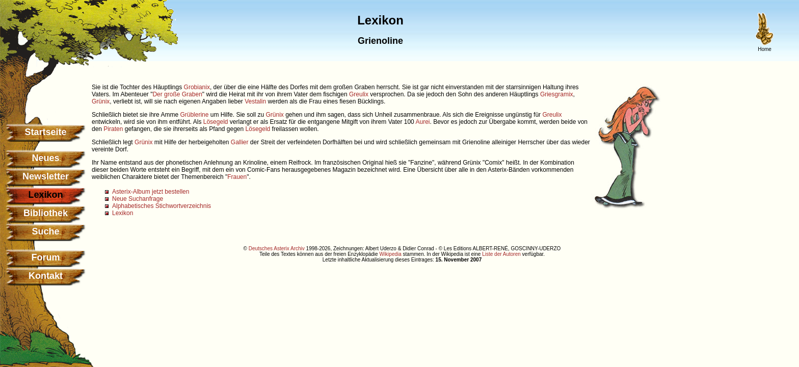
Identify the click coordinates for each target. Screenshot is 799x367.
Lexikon (122, 213)
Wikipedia (390, 254)
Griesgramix (556, 94)
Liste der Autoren (501, 254)
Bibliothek (45, 213)
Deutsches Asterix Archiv (277, 248)
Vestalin (255, 101)
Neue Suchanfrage (137, 198)
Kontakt (46, 276)
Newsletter (45, 176)
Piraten (113, 129)
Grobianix (197, 87)
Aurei (422, 121)
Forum (46, 257)
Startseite (45, 132)
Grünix (101, 101)
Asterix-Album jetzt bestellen (150, 191)
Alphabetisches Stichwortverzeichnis (161, 205)
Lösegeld (215, 121)
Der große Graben (177, 94)
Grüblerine (194, 114)
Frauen (237, 176)
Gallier (240, 142)
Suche (45, 231)
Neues (45, 158)
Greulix (358, 94)
